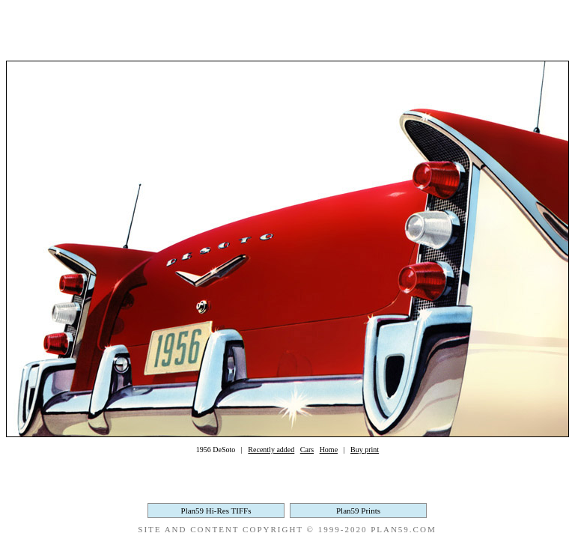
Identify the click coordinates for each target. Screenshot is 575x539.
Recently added (271, 449)
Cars (307, 449)
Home (329, 449)
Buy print (364, 449)
